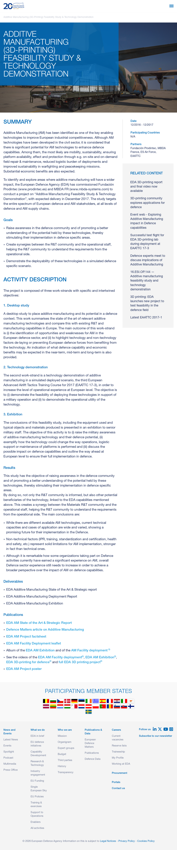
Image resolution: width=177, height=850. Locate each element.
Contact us (118, 788)
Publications (92, 753)
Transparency (65, 772)
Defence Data (92, 759)
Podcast (8, 758)
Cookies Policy (146, 841)
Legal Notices (108, 841)
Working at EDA (121, 764)
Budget (62, 754)
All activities (37, 828)
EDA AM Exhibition (40, 650)
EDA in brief (37, 736)
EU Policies (37, 796)
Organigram (64, 742)
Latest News (10, 739)
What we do (38, 730)
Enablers (36, 822)
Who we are (65, 730)
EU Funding (37, 781)
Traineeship (118, 752)
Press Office (10, 770)
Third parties (65, 760)
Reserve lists (119, 746)
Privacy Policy (126, 841)
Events (7, 746)
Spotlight (8, 752)
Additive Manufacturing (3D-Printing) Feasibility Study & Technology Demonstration (48, 17)
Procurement (119, 773)
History (62, 766)
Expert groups (66, 748)
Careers (116, 730)
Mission (62, 736)
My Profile (118, 758)
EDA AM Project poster (24, 669)
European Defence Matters (90, 743)
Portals (116, 782)
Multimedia (9, 764)
